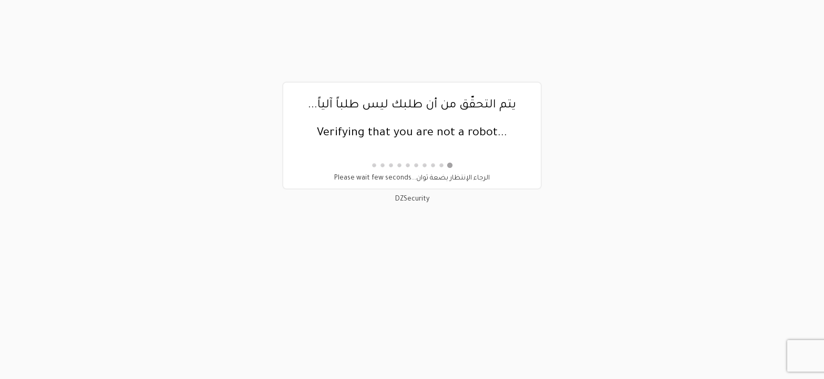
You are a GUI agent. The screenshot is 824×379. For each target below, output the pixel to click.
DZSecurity (412, 199)
